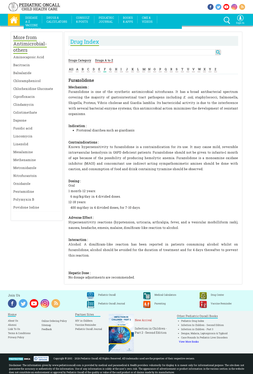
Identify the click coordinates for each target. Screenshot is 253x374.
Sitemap (46, 325)
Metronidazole (24, 168)
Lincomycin (22, 136)
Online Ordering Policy (54, 320)
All (71, 69)
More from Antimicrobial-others (30, 43)
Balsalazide (22, 73)
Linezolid (20, 144)
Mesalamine (23, 152)
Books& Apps (128, 20)
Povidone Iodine (26, 207)
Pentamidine (23, 191)
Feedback (47, 329)
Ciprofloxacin (24, 96)
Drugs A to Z (104, 60)
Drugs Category (79, 60)
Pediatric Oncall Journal (88, 329)
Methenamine (24, 160)
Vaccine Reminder (85, 324)
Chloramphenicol (27, 81)
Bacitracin (21, 65)
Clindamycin (23, 104)
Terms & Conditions (19, 333)
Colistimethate (25, 112)
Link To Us (14, 329)
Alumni (12, 324)
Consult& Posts (83, 20)
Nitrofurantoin (25, 176)
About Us (13, 320)
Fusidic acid (22, 128)
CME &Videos (147, 20)
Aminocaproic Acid (28, 57)
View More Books (189, 341)
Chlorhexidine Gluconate (33, 89)
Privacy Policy (16, 337)
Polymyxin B (23, 199)
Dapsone (19, 120)
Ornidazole (21, 183)
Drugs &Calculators (56, 20)
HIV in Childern (84, 320)
